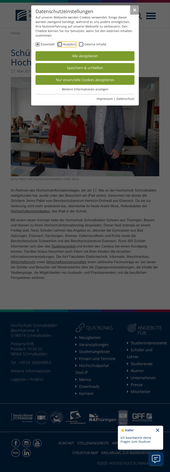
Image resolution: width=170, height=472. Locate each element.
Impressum (105, 99)
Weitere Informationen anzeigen (85, 89)
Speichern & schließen (85, 67)
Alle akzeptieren (85, 56)
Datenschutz (125, 99)
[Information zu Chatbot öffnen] (156, 458)
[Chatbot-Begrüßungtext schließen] (158, 430)
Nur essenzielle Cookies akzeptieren (85, 79)
